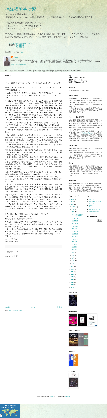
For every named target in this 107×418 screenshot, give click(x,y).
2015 (72, 272)
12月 (73, 207)
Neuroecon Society (94, 209)
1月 (73, 263)
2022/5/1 (74, 249)
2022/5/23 (75, 229)
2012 (72, 279)
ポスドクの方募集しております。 (77, 215)
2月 (73, 261)
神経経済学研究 (20, 8)
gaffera (52, 396)
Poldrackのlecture (94, 211)
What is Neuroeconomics (94, 206)
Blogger (67, 396)
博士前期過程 (20, 45)
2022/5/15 (75, 239)
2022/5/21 (75, 234)
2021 (72, 266)
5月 (73, 255)
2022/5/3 (74, 247)
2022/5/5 (74, 244)
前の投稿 (59, 307)
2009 (72, 287)
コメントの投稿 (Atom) (15, 310)
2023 (72, 202)
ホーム (33, 307)
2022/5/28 (75, 221)
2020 (72, 269)
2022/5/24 (75, 226)
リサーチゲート (93, 199)
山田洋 (16, 57)
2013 (72, 277)
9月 (73, 212)
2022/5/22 (9, 79)
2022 (72, 204)
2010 (72, 285)
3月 (73, 258)
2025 (72, 199)
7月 (73, 253)
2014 (72, 274)
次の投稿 (7, 307)
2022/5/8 (74, 242)
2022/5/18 (75, 236)
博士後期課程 (20, 47)
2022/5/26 (75, 223)
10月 (73, 209)
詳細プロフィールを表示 (18, 64)
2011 (72, 282)
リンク (23, 52)
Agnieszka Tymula (87, 133)
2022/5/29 (75, 218)
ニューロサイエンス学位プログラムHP (20, 43)
